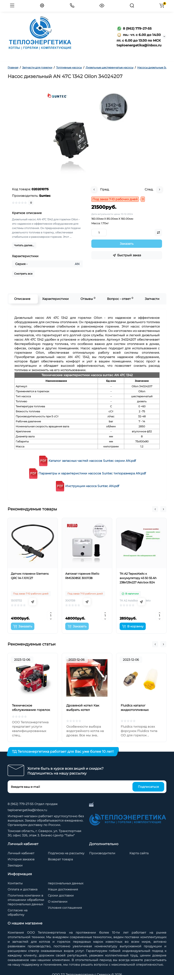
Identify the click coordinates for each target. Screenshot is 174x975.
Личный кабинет (21, 853)
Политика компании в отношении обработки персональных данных (26, 899)
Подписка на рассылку (66, 853)
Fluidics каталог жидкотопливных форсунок (135, 709)
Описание (22, 299)
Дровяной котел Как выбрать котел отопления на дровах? (84, 709)
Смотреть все (23, 273)
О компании (57, 902)
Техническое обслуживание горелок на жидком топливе (31, 709)
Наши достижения (63, 889)
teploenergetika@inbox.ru (27, 810)
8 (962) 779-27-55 (134, 28)
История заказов (21, 859)
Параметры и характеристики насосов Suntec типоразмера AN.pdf (92, 473)
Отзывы (87, 299)
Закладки (15, 865)
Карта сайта (139, 853)
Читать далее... (24, 245)
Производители (102, 853)
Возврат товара (60, 859)
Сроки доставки (61, 895)
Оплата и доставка (22, 889)
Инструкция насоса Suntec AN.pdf (92, 486)
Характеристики (55, 299)
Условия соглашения (65, 908)
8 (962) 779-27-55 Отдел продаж (33, 804)
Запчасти (152, 299)
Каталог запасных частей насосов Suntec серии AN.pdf (92, 461)
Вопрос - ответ (120, 299)
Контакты (15, 883)
